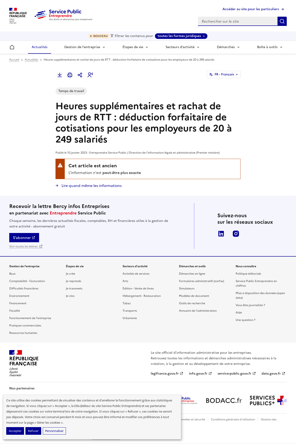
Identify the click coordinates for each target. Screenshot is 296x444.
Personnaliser (54, 431)
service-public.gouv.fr (237, 373)
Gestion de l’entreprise (82, 47)
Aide (239, 312)
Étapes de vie (133, 47)
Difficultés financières (23, 288)
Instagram (235, 233)
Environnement (19, 296)
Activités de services (136, 274)
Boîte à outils (267, 47)
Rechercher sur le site (282, 21)
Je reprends (73, 281)
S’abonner (24, 237)
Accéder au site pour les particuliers (250, 9)
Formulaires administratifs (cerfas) (201, 281)
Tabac (127, 303)
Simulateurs (186, 288)
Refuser (33, 431)
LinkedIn (221, 233)
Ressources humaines (23, 333)
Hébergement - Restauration (142, 296)
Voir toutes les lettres (26, 246)
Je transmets (74, 288)
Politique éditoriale (248, 274)
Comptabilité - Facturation (27, 281)
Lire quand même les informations (91, 185)
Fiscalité (14, 311)
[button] (90, 75)
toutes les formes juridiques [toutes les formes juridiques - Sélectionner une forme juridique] (179, 36)
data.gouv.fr (273, 373)
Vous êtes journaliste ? (250, 305)
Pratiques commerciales (25, 325)
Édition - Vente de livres (138, 288)
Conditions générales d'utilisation (233, 419)
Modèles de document (194, 296)
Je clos (70, 296)
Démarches (226, 47)
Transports (130, 311)
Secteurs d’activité (180, 47)
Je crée (70, 274)
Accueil (14, 60)
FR (224, 74)
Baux (12, 274)
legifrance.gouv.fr (167, 373)
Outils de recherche (192, 303)
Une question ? (245, 320)
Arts (125, 281)
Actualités (39, 47)
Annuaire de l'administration (198, 311)
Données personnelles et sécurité (183, 419)
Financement (17, 303)
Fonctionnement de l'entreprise (30, 318)
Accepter (15, 431)
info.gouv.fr (200, 373)
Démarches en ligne (192, 274)
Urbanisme (130, 318)
